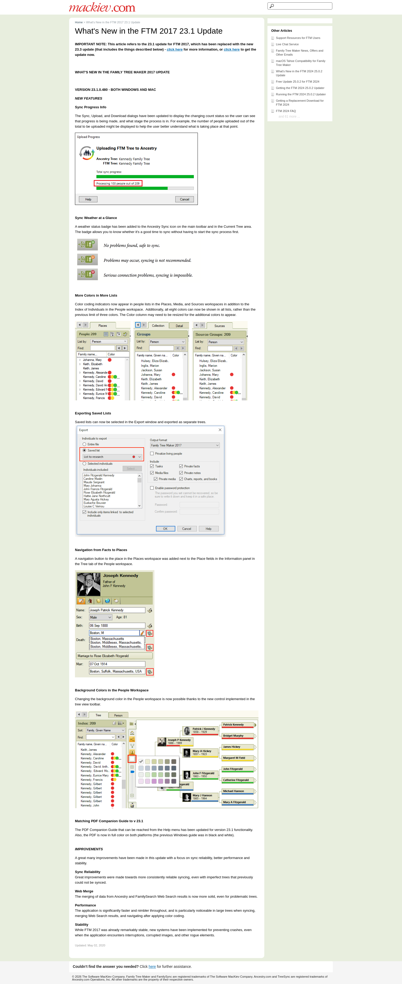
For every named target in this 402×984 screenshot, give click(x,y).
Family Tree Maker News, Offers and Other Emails (297, 52)
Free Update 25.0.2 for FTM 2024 (295, 81)
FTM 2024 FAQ (283, 111)
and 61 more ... (289, 116)
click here (175, 49)
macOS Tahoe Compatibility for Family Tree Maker (298, 62)
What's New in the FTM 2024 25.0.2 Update (296, 73)
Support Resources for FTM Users (295, 37)
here (152, 967)
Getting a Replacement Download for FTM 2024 (297, 102)
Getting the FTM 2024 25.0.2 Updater (297, 88)
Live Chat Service (285, 44)
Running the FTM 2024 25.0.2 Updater (298, 94)
